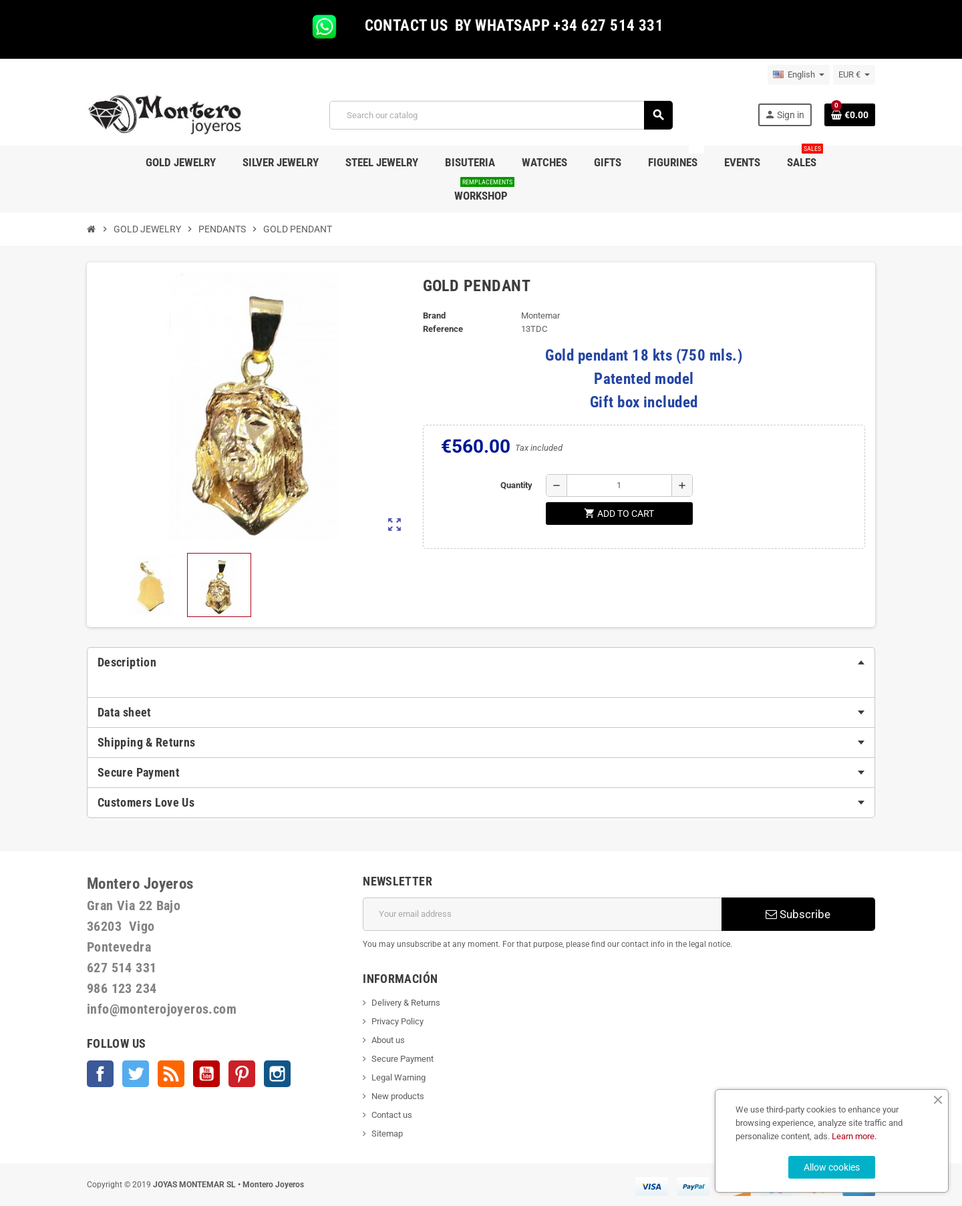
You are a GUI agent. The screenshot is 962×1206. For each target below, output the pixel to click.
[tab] (481, 662)
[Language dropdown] (799, 75)
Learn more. (854, 1136)
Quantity (516, 485)
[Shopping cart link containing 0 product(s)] (849, 115)
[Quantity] (619, 485)
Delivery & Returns (405, 1003)
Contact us (391, 1115)
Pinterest (241, 1073)
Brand (434, 316)
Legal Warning (398, 1077)
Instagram (277, 1073)
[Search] (500, 115)
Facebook (100, 1073)
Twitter (135, 1073)
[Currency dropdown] (854, 75)
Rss (171, 1073)
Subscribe (798, 914)
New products (397, 1096)
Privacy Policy (397, 1021)
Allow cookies (832, 1167)
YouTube (206, 1073)
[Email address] (542, 914)
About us (388, 1040)
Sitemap (387, 1134)
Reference (443, 329)
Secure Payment (402, 1059)
